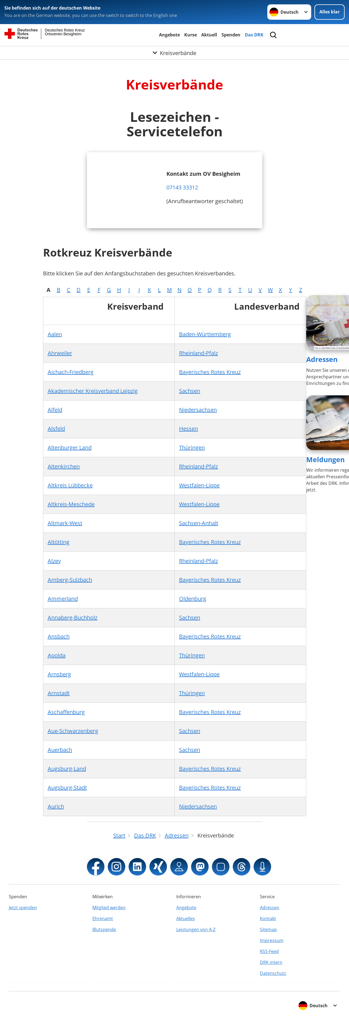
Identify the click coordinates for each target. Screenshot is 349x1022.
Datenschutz (273, 973)
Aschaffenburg (66, 712)
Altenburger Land (70, 447)
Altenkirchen (64, 466)
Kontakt (268, 919)
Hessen (188, 428)
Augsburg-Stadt (67, 787)
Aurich (56, 806)
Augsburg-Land (67, 768)
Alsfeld (56, 428)
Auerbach (60, 749)
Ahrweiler (60, 353)
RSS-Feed (269, 951)
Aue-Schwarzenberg (73, 731)
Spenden (231, 35)
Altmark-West (65, 523)
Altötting (58, 542)
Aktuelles (185, 919)
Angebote (169, 35)
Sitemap (268, 929)
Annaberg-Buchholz (72, 617)
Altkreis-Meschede (71, 504)
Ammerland (63, 598)
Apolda (57, 655)
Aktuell (209, 35)
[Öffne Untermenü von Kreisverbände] (174, 52)
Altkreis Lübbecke (70, 485)
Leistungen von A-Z (195, 929)
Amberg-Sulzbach (70, 579)
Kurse (190, 35)
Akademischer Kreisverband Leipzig (93, 391)
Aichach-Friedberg (70, 372)
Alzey (54, 561)
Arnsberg (59, 674)
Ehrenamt (102, 919)
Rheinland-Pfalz (198, 353)
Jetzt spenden (23, 908)
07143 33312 (182, 187)
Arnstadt (59, 693)
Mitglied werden (109, 908)
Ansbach (59, 636)
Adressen (321, 359)
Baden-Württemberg (205, 334)
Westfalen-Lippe (199, 485)
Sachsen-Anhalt (198, 523)
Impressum (271, 940)
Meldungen (325, 459)
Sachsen (189, 391)
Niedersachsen (198, 409)
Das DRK (254, 35)
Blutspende (104, 929)
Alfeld (55, 409)
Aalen (55, 334)
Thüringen (192, 447)
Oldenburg (192, 598)
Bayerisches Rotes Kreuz (210, 372)
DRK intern (271, 962)
